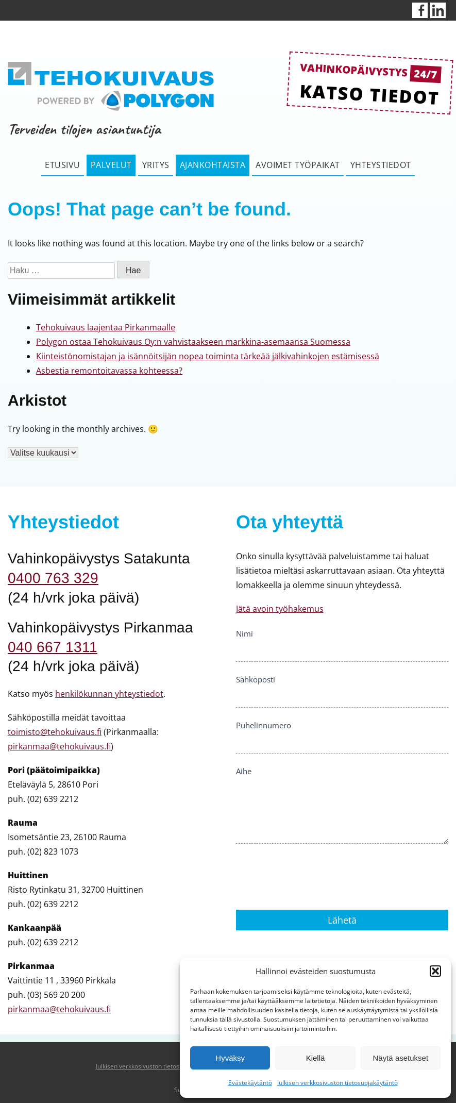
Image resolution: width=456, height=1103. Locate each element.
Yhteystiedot (380, 165)
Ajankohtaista (213, 165)
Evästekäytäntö (250, 1082)
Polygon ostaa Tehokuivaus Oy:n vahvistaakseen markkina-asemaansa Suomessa (193, 341)
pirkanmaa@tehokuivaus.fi (59, 746)
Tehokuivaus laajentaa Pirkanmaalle (105, 327)
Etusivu (62, 165)
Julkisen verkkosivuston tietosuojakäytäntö (337, 1082)
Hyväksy (230, 1058)
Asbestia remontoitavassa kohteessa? (109, 370)
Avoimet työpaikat (298, 165)
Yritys (156, 165)
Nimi (244, 633)
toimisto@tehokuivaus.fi (55, 732)
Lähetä (342, 920)
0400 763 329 (53, 578)
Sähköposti (255, 679)
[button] (435, 971)
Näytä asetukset (401, 1058)
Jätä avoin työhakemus (280, 608)
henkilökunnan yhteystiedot (109, 693)
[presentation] (314, 874)
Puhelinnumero (263, 725)
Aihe (243, 771)
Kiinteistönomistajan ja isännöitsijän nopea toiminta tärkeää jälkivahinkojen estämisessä (207, 356)
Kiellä (315, 1058)
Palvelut (111, 165)
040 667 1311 (52, 647)
